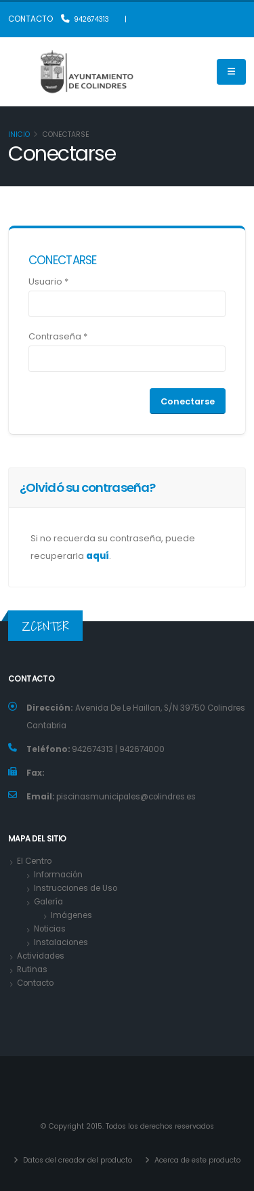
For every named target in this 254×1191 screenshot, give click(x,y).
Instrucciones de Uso (75, 888)
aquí (97, 555)
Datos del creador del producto (76, 1160)
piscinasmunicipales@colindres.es (126, 796)
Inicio (19, 134)
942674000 (141, 749)
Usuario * (48, 281)
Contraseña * (57, 336)
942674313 (85, 19)
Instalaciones (61, 942)
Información (58, 874)
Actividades (40, 955)
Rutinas (32, 969)
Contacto (35, 983)
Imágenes (71, 915)
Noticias (50, 928)
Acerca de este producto (196, 1160)
